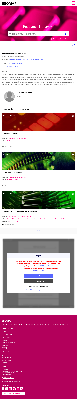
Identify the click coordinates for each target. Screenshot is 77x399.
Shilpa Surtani (22, 219)
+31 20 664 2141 (8, 378)
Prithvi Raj (30, 219)
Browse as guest (38, 281)
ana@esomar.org (38, 270)
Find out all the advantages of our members (38, 290)
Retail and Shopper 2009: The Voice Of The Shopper (26, 59)
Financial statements (8, 342)
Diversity (4, 348)
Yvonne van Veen (12, 67)
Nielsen (17, 221)
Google (11, 221)
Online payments (7, 357)
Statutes (4, 340)
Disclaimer (5, 345)
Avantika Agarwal (49, 219)
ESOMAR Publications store (45, 266)
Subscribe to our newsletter (13, 393)
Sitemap (4, 363)
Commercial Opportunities (11, 381)
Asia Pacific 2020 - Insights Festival (20, 216)
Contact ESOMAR (7, 360)
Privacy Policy (6, 337)
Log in (38, 276)
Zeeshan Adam (38, 219)
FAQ (3, 355)
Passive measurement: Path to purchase (20, 212)
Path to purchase (11, 134)
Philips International (15, 64)
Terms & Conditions (8, 335)
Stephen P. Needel (12, 141)
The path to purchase (13, 173)
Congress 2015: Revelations (17, 138)
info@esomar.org (8, 380)
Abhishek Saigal (12, 219)
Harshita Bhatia (60, 219)
